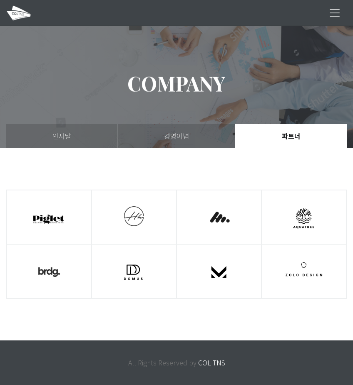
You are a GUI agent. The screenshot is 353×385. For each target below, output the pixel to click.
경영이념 (176, 136)
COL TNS (211, 363)
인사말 (61, 136)
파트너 (291, 136)
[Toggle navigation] (334, 13)
